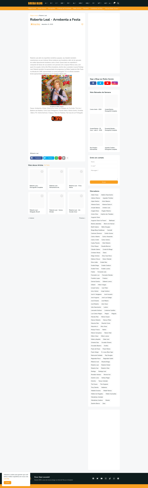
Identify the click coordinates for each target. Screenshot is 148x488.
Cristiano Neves (95, 253)
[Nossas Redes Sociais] (112, 8)
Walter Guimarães (111, 394)
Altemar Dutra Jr (107, 204)
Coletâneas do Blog (96, 8)
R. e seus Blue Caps (107, 352)
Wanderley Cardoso (97, 400)
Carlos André (95, 240)
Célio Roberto (106, 243)
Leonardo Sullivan (96, 310)
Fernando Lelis (102, 272)
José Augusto (95, 297)
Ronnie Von (107, 374)
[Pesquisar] (118, 3)
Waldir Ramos (107, 391)
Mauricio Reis (95, 323)
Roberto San (94, 368)
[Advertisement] (56, 41)
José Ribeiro (105, 301)
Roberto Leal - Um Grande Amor (74, 211)
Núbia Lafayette (95, 339)
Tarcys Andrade (103, 381)
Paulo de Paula (95, 349)
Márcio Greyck (105, 317)
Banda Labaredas (96, 224)
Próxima (81, 218)
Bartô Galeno (95, 227)
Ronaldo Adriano (96, 374)
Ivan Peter (105, 288)
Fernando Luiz (95, 275)
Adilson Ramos (95, 198)
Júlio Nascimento (96, 307)
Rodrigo (93, 371)
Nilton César (94, 336)
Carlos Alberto (95, 236)
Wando (107, 400)
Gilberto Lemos (107, 281)
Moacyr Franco (95, 330)
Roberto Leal (43, 15)
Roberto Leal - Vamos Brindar (56, 211)
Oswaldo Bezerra (96, 346)
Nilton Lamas (105, 336)
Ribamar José (95, 362)
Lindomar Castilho (109, 310)
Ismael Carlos (95, 288)
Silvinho (93, 381)
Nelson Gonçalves (96, 333)
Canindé (109, 230)
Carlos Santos (106, 240)
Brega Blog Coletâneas (97, 230)
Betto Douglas (106, 227)
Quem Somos (42, 8)
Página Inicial (32, 8)
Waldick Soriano (96, 391)
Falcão (93, 272)
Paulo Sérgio (95, 352)
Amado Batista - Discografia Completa (111, 110)
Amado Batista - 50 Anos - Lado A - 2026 (96, 129)
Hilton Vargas (102, 285)
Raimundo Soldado (96, 355)
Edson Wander (107, 259)
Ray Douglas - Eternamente (94, 148)
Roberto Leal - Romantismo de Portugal (54, 186)
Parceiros (86, 8)
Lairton (106, 307)
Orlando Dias (95, 342)
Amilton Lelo (106, 208)
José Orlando (95, 301)
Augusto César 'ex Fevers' (98, 220)
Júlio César (104, 304)
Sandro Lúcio (95, 378)
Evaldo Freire (95, 269)
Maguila (114, 314)
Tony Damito (95, 387)
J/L (74, 3)
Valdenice (104, 387)
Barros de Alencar (109, 224)
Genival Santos (95, 281)
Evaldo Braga (95, 265)
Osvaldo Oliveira (106, 342)
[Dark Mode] (110, 3)
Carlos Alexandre (107, 236)
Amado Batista (95, 208)
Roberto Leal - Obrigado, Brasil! (35, 211)
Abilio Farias (94, 195)
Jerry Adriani (94, 291)
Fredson (105, 278)
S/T (99, 3)
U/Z (105, 3)
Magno (107, 314)
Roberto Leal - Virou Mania (75, 186)
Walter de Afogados (97, 394)
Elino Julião (94, 262)
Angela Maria (95, 211)
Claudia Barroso (106, 246)
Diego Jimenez (95, 256)
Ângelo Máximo (106, 211)
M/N (80, 3)
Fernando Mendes (107, 275)
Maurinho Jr (94, 326)
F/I (68, 3)
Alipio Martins (95, 201)
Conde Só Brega (107, 249)
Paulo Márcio (106, 349)
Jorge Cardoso (105, 291)
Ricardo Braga (106, 362)
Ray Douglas (109, 355)
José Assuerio (108, 294)
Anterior (31, 218)
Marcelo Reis (95, 317)
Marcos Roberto (95, 320)
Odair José (106, 339)
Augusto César (95, 217)
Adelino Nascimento (107, 195)
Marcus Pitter (107, 320)
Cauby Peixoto (95, 243)
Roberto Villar (105, 368)
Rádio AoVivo (77, 8)
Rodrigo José (102, 371)
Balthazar (112, 220)
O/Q (87, 3)
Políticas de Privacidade (64, 8)
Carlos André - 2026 (95, 109)
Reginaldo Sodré (108, 358)
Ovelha (106, 346)
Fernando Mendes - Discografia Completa (111, 129)
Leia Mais (6, 479)
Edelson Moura (95, 259)
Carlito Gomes (109, 233)
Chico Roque (94, 246)
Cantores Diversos (96, 233)
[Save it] (82, 24)
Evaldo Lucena (105, 269)
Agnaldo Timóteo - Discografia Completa (111, 148)
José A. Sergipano (96, 294)
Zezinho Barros (95, 403)
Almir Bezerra (106, 201)
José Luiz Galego (107, 297)
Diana (104, 253)
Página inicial (34, 15)
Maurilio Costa (106, 323)
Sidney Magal (105, 378)
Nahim (104, 330)
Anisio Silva (94, 214)
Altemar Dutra (95, 204)
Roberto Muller (105, 365)
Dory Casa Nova (107, 256)
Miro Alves (104, 326)
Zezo (104, 403)
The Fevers (94, 384)
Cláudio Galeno (95, 249)
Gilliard (93, 285)
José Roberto (95, 304)
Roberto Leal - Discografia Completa (36, 186)
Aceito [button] (7, 482)
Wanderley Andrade (97, 397)
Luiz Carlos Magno (96, 314)
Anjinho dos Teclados (107, 214)
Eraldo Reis (103, 262)
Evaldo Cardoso (106, 265)
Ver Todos (47, 165)
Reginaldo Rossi (96, 358)
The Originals (104, 384)
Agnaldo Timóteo (108, 198)
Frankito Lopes (95, 278)
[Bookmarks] (114, 3)
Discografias (51, 8)
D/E (62, 3)
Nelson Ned (107, 333)
